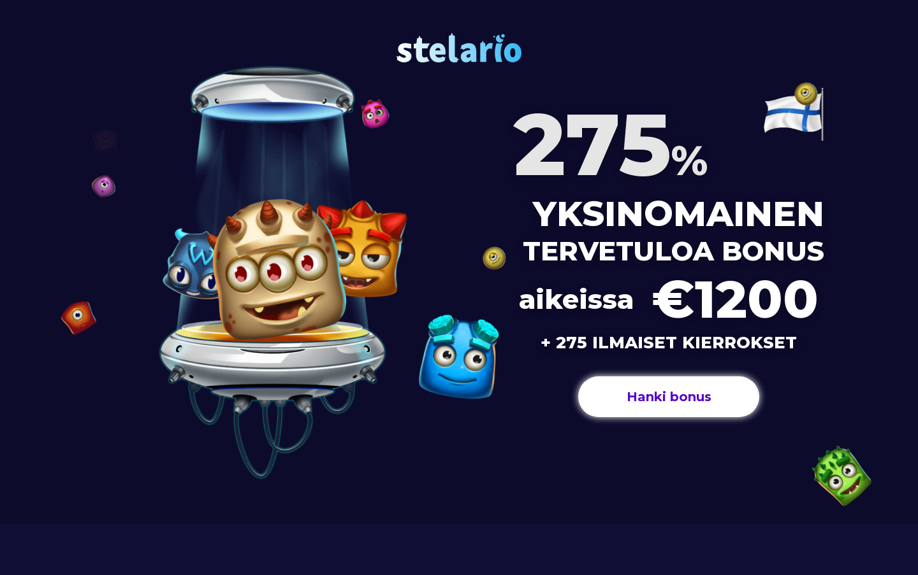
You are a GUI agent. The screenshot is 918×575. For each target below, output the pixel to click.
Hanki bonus (669, 396)
